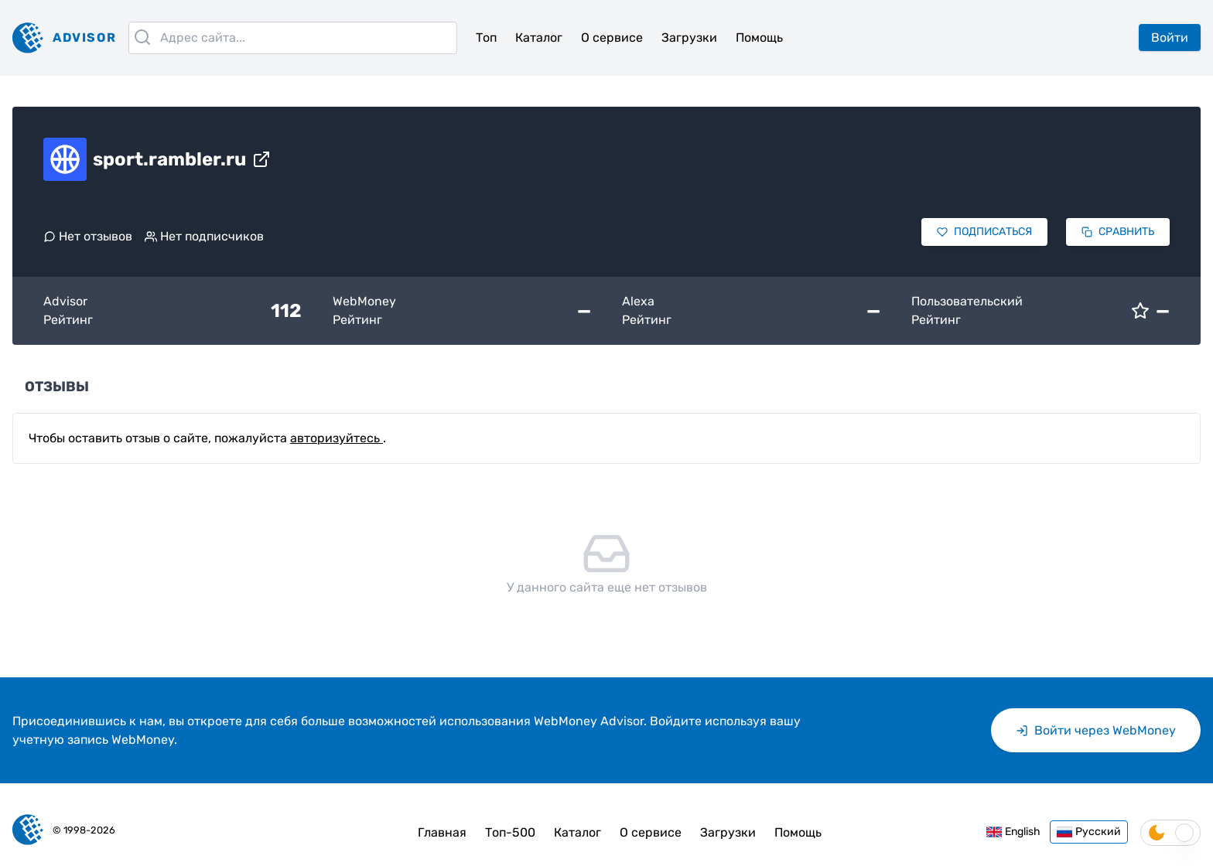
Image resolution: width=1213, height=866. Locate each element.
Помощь (759, 37)
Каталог (538, 37)
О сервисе (612, 37)
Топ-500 (510, 832)
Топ (486, 37)
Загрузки (689, 37)
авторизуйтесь (336, 438)
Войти (1169, 37)
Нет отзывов (87, 236)
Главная (442, 832)
